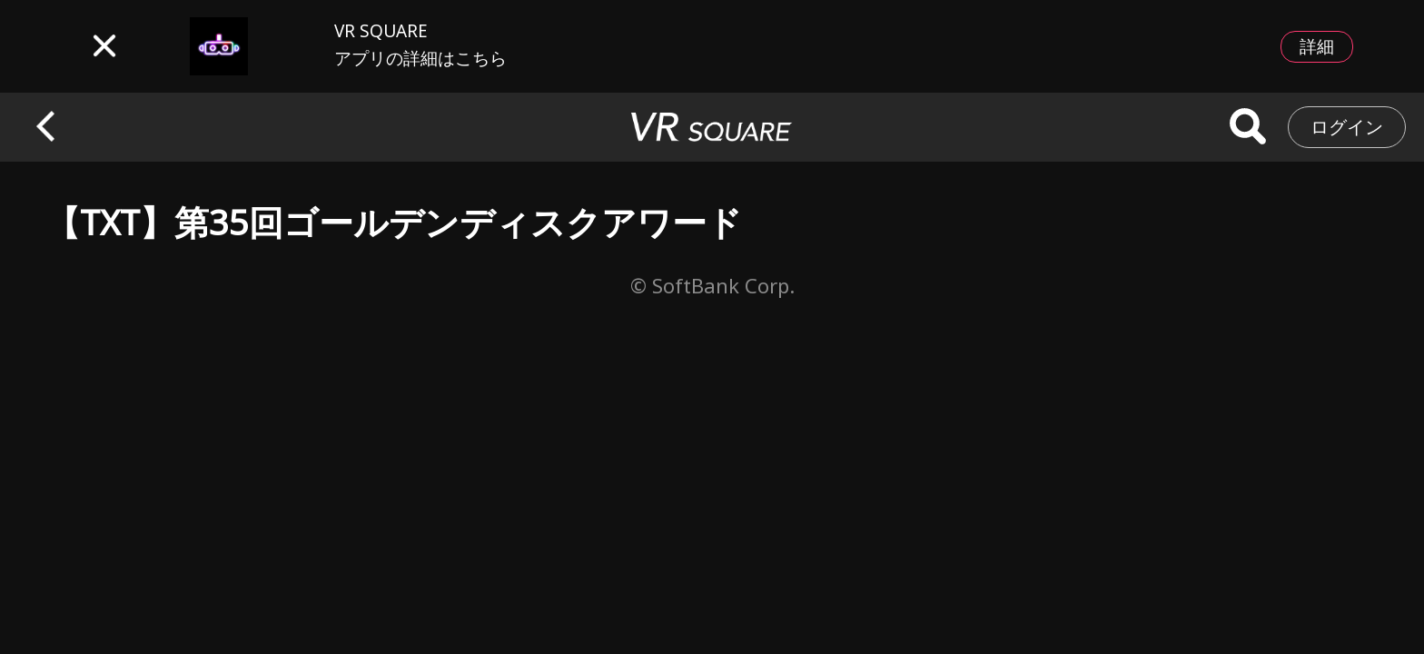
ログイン (1346, 126)
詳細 (1317, 46)
